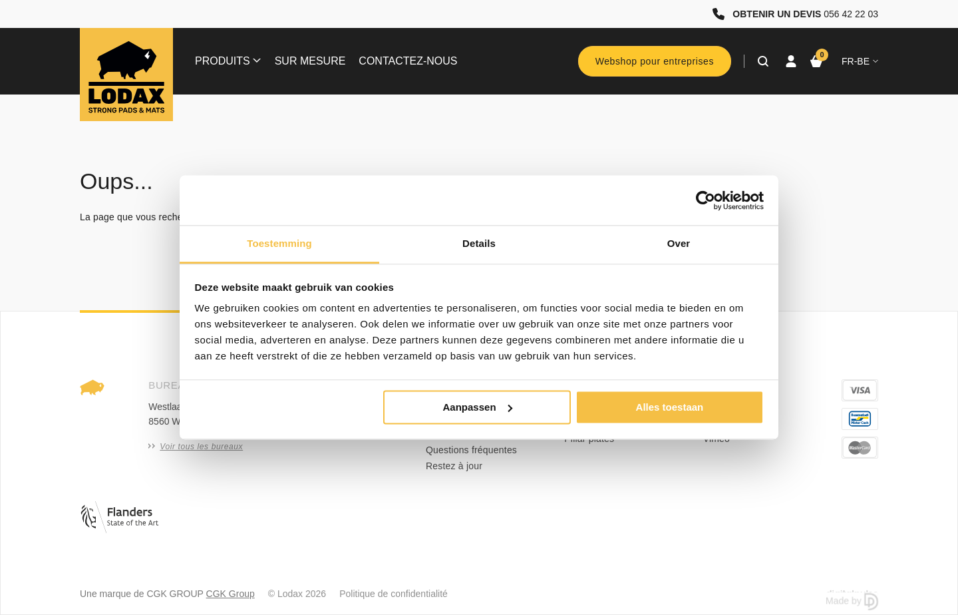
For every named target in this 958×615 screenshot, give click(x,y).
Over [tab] (679, 243)
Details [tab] (479, 243)
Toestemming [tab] (279, 243)
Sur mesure (310, 61)
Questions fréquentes (471, 450)
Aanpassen (477, 407)
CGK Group (230, 593)
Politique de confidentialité (393, 593)
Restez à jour (454, 466)
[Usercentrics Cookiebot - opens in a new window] (705, 200)
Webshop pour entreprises (654, 61)
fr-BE (860, 61)
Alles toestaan (670, 407)
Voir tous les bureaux (195, 446)
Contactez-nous (408, 61)
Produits (228, 61)
